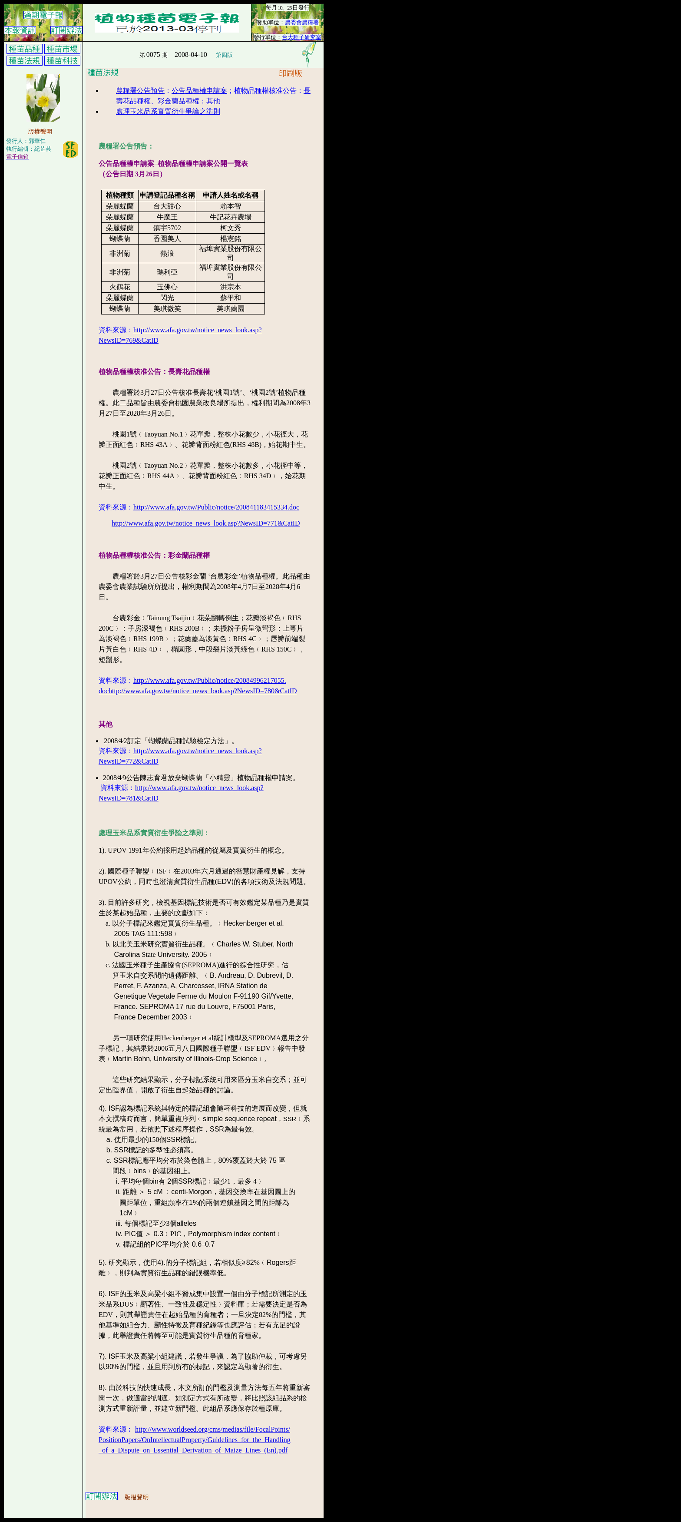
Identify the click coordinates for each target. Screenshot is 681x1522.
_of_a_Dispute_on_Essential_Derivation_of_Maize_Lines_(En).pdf (193, 1450)
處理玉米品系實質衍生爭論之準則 (168, 111)
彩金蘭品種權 (178, 101)
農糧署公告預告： (126, 146)
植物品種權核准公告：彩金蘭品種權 (154, 555)
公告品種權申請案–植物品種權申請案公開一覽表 (173, 163)
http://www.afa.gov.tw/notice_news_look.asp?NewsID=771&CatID (206, 523)
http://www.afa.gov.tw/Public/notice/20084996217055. (209, 680)
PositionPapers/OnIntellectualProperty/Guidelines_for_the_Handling (195, 1439)
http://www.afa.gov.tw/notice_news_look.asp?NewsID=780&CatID (203, 691)
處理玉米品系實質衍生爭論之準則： (154, 833)
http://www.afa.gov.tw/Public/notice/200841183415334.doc (216, 507)
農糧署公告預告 (140, 90)
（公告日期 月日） (132, 174)
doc (104, 691)
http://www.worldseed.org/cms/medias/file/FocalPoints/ (212, 1429)
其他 (213, 101)
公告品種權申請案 (199, 90)
